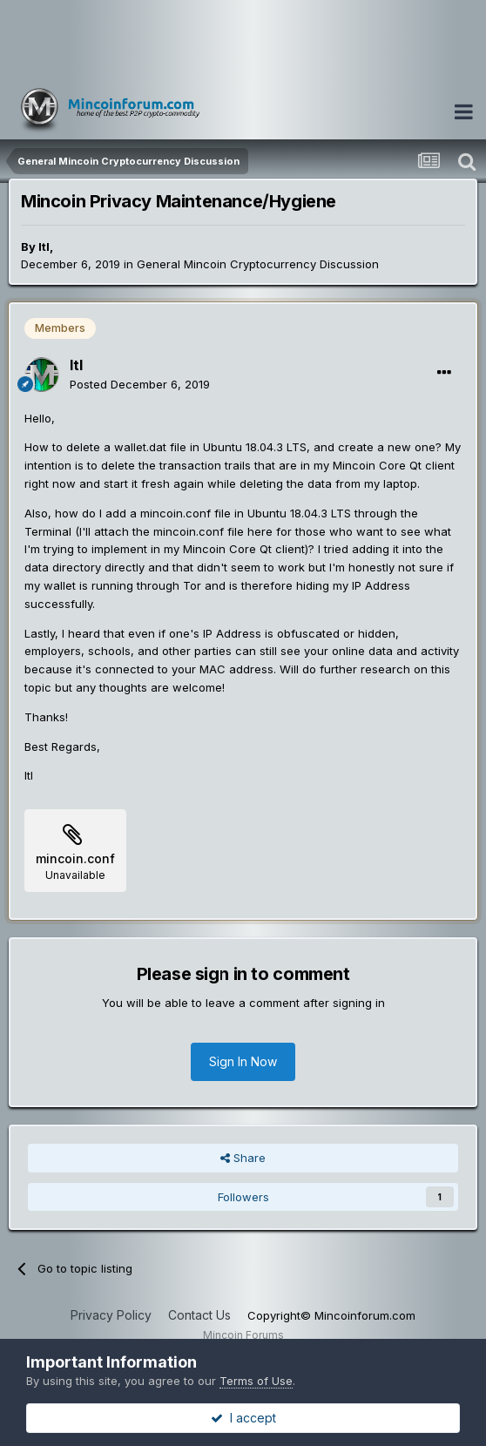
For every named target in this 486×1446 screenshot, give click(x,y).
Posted (140, 384)
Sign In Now (243, 1061)
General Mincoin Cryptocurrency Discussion (258, 264)
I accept (243, 1417)
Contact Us (199, 1314)
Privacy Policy (111, 1314)
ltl (44, 246)
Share (243, 1158)
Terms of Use (256, 1381)
